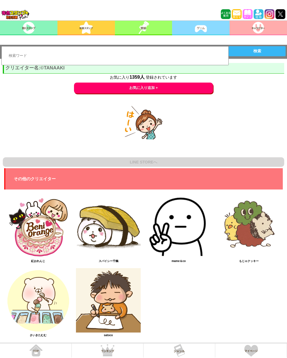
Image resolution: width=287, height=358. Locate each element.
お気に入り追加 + (143, 88)
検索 (257, 51)
